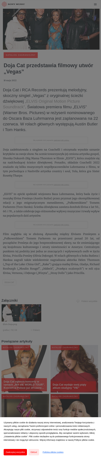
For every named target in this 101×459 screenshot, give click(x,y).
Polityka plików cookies (53, 452)
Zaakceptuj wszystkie (15, 452)
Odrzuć (33, 452)
